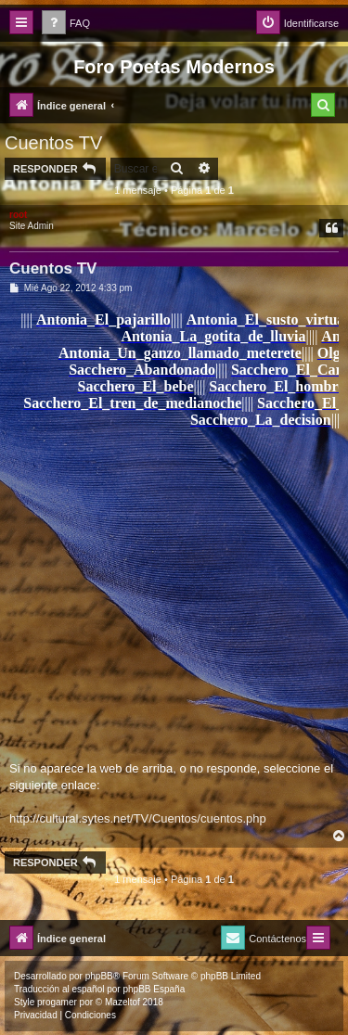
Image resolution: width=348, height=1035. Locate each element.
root (18, 215)
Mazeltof (122, 1002)
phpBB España (153, 989)
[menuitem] (66, 23)
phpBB (99, 976)
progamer (57, 1002)
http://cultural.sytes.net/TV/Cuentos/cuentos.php (137, 818)
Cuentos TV (53, 143)
